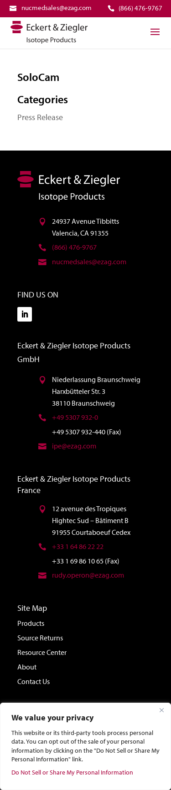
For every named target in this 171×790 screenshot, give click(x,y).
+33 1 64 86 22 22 (78, 546)
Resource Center (42, 652)
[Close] (161, 710)
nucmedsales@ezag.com (89, 261)
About (26, 666)
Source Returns (40, 637)
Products (30, 623)
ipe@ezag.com (74, 445)
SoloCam (38, 77)
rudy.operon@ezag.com (88, 574)
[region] (85, 746)
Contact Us (33, 681)
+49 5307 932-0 (75, 417)
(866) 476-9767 (74, 247)
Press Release (40, 117)
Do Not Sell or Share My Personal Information (72, 772)
